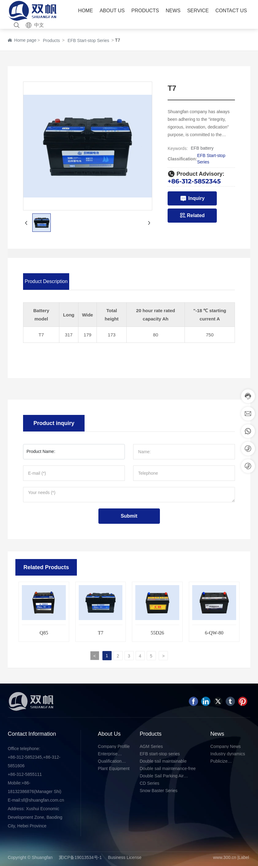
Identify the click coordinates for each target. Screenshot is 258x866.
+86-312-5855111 (25, 774)
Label (244, 857)
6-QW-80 (214, 632)
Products (51, 40)
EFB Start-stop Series (88, 40)
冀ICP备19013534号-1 (80, 857)
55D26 (157, 632)
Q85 (44, 632)
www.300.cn (224, 857)
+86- (26, 782)
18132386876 (21, 791)
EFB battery (202, 148)
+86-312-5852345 (194, 181)
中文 (39, 25)
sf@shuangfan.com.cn (42, 800)
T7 (100, 632)
